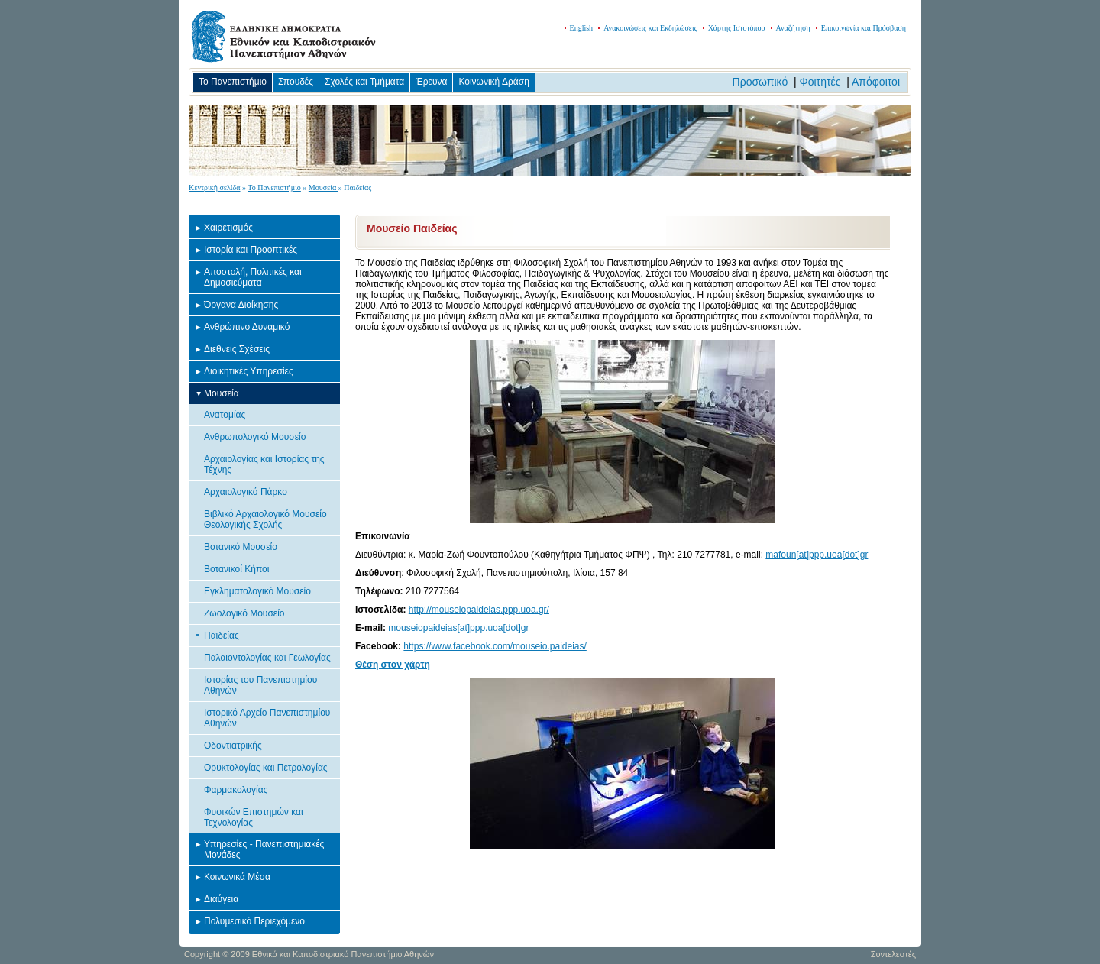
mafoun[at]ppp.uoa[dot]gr (816, 554)
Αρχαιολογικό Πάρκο (245, 492)
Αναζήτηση (793, 28)
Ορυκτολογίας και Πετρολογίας (266, 767)
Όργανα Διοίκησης (241, 304)
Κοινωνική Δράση (493, 81)
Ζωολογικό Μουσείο (244, 613)
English (582, 28)
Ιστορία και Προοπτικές (250, 249)
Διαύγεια (221, 899)
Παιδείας (221, 635)
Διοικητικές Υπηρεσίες (248, 371)
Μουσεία (323, 187)
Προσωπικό (760, 82)
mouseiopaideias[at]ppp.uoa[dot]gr (458, 628)
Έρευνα (431, 81)
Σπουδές (295, 81)
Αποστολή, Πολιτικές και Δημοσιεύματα (253, 277)
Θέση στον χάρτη (392, 664)
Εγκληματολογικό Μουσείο (257, 591)
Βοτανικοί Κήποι (236, 569)
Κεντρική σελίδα (215, 187)
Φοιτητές (820, 82)
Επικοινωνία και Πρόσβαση (863, 28)
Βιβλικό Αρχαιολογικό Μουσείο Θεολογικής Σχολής (265, 519)
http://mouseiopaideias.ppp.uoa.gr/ (479, 609)
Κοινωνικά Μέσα (237, 877)
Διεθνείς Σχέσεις (237, 349)
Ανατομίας (224, 414)
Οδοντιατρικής (233, 745)
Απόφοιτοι (876, 82)
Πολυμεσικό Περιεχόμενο (254, 921)
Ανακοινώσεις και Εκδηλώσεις (650, 28)
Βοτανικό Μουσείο (240, 547)
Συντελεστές (893, 954)
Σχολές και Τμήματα (364, 81)
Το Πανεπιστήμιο (233, 81)
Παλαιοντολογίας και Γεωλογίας (267, 657)
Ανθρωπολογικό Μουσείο (255, 437)
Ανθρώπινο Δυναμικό (247, 327)
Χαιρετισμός (228, 227)
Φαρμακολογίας (235, 789)
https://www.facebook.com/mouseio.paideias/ (494, 646)
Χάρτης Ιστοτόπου (736, 28)
